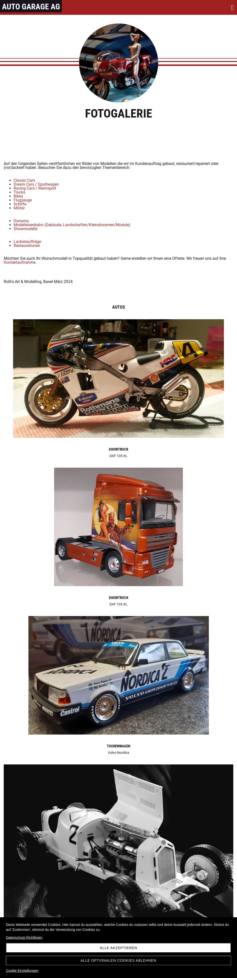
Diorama (21, 221)
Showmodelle (25, 228)
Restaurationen (27, 245)
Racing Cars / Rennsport (35, 188)
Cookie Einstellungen (22, 971)
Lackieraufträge (27, 241)
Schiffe (20, 204)
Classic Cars (24, 180)
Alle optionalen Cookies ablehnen (118, 960)
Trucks (19, 192)
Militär (19, 208)
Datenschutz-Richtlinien (24, 937)
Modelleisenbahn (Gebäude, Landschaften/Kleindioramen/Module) (72, 224)
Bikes (18, 196)
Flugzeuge (23, 200)
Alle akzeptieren (118, 948)
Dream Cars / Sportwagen (36, 184)
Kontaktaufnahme (19, 262)
